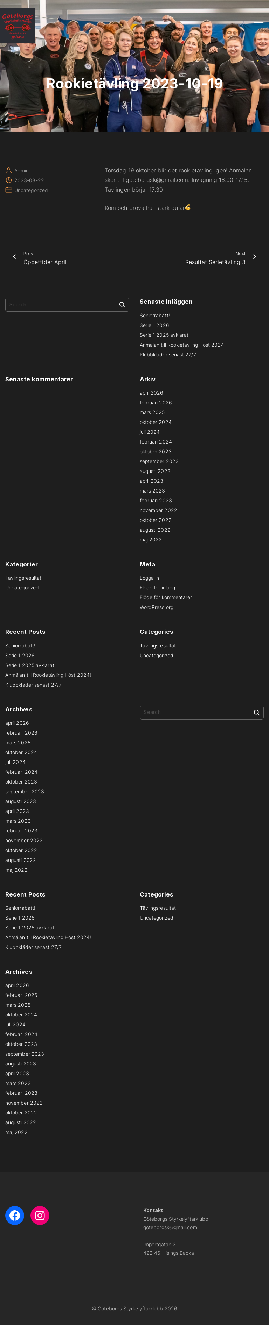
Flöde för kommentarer (166, 597)
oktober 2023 (156, 451)
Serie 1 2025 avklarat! (165, 335)
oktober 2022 (156, 520)
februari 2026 (156, 402)
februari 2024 (156, 442)
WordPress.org (156, 607)
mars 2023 (152, 491)
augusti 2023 (155, 471)
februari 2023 (156, 500)
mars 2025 (152, 412)
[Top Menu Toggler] (258, 26)
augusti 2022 (155, 530)
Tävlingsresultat (23, 578)
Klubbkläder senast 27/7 (168, 354)
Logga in (149, 578)
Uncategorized (31, 190)
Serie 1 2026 (154, 325)
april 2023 (152, 481)
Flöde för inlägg (157, 587)
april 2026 (152, 393)
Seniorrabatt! (155, 315)
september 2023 (159, 461)
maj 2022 (151, 540)
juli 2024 (150, 432)
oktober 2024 (156, 422)
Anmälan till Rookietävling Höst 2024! (183, 345)
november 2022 (158, 510)
